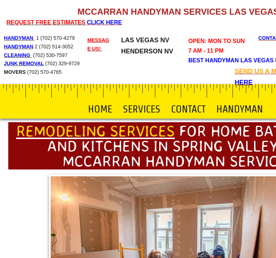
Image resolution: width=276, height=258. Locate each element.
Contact (188, 109)
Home (100, 109)
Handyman (239, 109)
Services (141, 109)
